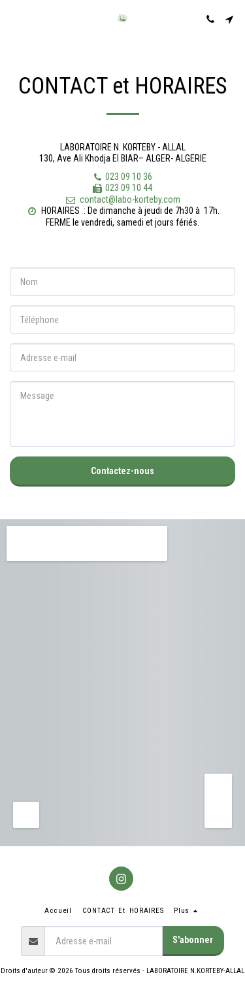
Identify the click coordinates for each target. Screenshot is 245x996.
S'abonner (192, 940)
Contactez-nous (122, 471)
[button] (14, 19)
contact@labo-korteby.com (122, 199)
